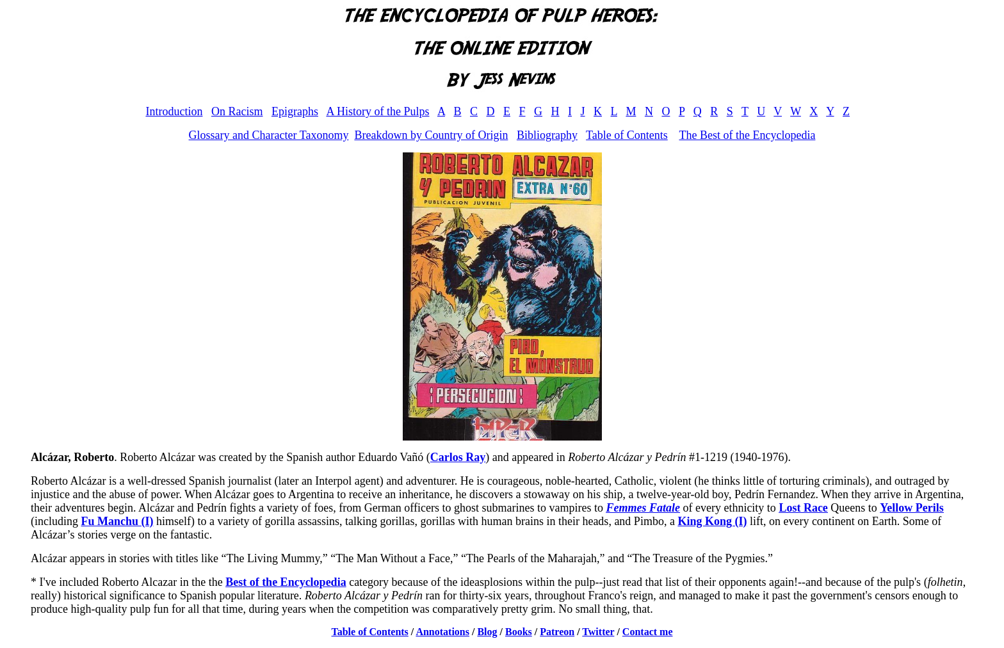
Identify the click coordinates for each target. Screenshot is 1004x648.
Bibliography (547, 135)
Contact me (647, 631)
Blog (487, 631)
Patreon (557, 631)
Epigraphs (294, 111)
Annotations (442, 631)
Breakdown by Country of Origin (431, 135)
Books (518, 631)
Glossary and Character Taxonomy (269, 135)
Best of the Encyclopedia (285, 582)
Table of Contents (627, 135)
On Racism (237, 111)
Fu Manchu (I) (117, 521)
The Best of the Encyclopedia (747, 135)
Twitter (598, 631)
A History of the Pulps (377, 111)
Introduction (173, 111)
